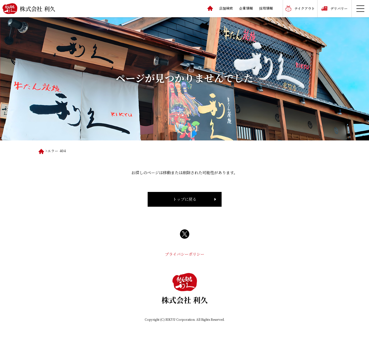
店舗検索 (226, 8)
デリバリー (339, 8)
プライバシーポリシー (184, 254)
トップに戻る (184, 199)
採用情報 (266, 8)
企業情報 (246, 8)
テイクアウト (304, 8)
